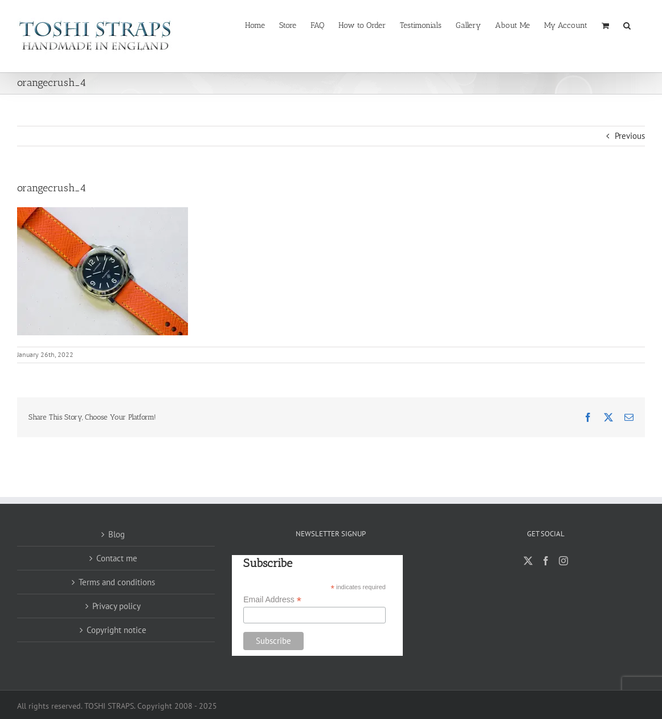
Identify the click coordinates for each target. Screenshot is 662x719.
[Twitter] (528, 560)
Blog (116, 534)
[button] (627, 24)
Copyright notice (116, 629)
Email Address (272, 599)
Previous (630, 135)
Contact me (116, 558)
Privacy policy (116, 606)
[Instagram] (563, 560)
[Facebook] (545, 560)
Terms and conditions (117, 582)
